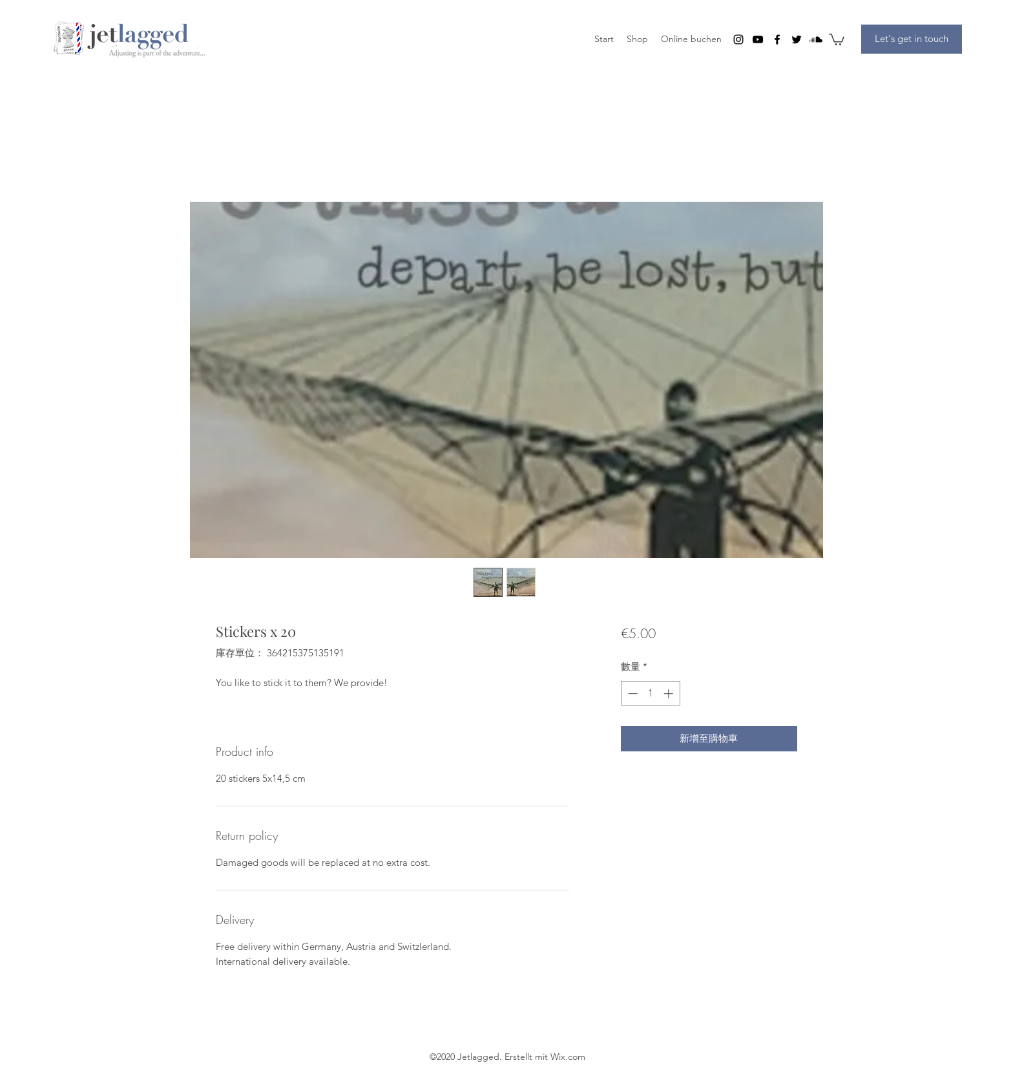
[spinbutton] (650, 693)
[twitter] (796, 39)
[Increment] (669, 693)
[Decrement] (631, 693)
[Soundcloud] (815, 39)
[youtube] (757, 39)
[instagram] (738, 39)
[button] (836, 38)
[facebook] (777, 39)
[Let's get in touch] (911, 39)
